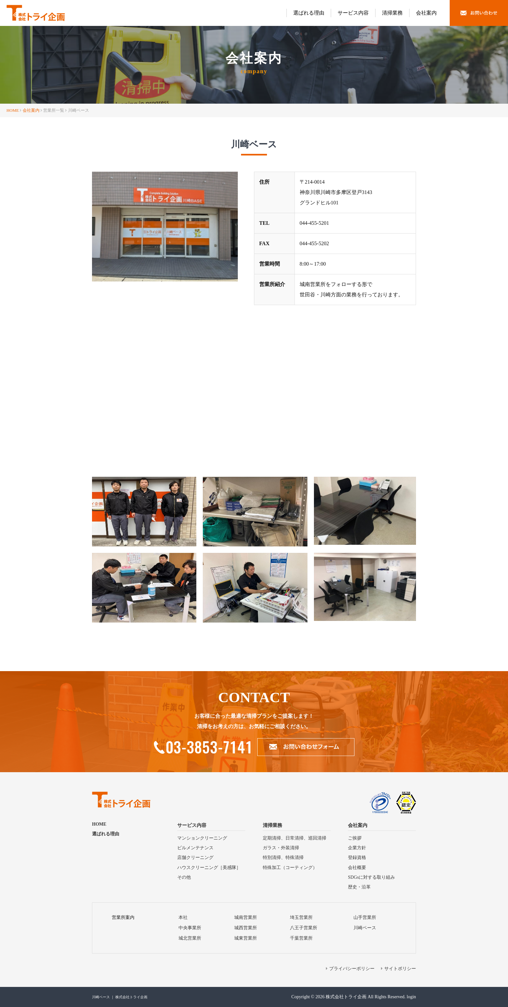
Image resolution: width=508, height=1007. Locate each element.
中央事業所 (190, 927)
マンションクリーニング (202, 838)
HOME (12, 110)
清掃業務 (392, 13)
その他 (184, 877)
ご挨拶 (355, 838)
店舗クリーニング (195, 857)
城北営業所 (190, 938)
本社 (183, 917)
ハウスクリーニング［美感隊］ (209, 867)
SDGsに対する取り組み (371, 877)
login (411, 996)
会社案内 (426, 13)
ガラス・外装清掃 (281, 847)
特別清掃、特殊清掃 (283, 857)
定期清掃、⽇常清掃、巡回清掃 (294, 838)
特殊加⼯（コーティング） (290, 867)
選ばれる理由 (308, 13)
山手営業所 (364, 917)
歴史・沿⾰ (359, 887)
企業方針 (357, 847)
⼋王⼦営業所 (303, 927)
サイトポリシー (400, 968)
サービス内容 (353, 13)
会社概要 (357, 867)
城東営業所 (245, 938)
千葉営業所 (301, 938)
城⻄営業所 (245, 927)
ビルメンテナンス (195, 847)
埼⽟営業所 (301, 917)
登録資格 (357, 857)
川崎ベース (364, 927)
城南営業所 (245, 917)
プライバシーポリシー (352, 968)
